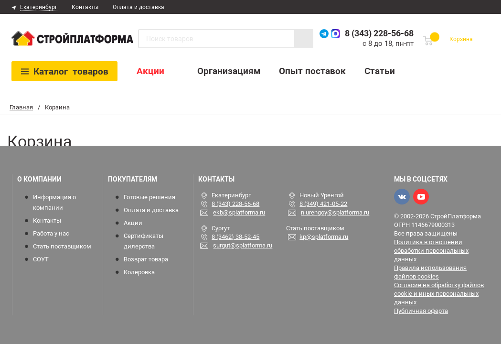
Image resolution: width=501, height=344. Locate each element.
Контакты (85, 7)
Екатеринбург (38, 7)
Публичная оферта (421, 310)
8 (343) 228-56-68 (379, 33)
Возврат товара (146, 259)
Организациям (228, 70)
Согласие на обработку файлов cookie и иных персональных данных (439, 293)
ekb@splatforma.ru (239, 212)
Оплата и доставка (138, 7)
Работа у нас (51, 233)
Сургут (221, 228)
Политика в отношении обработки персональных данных (431, 250)
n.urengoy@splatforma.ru (335, 212)
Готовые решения (149, 197)
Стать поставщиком (62, 246)
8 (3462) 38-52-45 (235, 236)
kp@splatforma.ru (323, 236)
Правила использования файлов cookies (430, 272)
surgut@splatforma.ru (242, 245)
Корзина (461, 39)
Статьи (379, 70)
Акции (150, 70)
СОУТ (41, 259)
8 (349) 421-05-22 (323, 203)
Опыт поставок (312, 70)
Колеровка (139, 272)
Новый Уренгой (321, 195)
